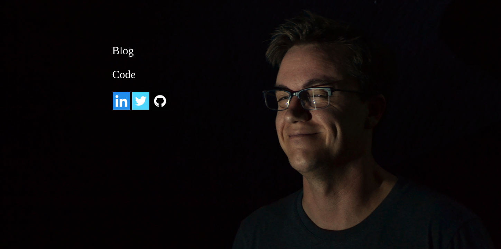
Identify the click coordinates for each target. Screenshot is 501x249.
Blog (123, 50)
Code (124, 74)
